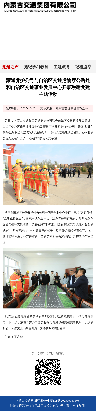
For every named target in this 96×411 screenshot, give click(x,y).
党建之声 (10, 67)
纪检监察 (83, 67)
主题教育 (62, 67)
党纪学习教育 (36, 67)
